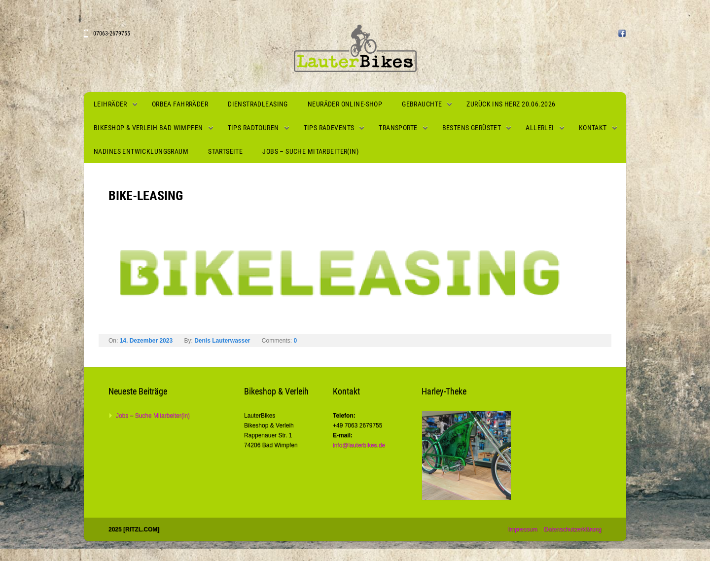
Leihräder (110, 104)
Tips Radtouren (253, 128)
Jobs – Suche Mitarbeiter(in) (310, 151)
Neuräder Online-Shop (345, 104)
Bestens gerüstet (471, 128)
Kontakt (593, 128)
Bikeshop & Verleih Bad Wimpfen (148, 128)
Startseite (225, 151)
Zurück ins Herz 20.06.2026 (510, 104)
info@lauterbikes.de (359, 445)
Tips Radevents (329, 128)
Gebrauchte (422, 104)
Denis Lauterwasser (222, 340)
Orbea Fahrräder (180, 104)
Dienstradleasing (258, 104)
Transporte (398, 128)
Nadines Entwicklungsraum (141, 151)
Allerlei (540, 128)
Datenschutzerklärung (573, 529)
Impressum (522, 529)
